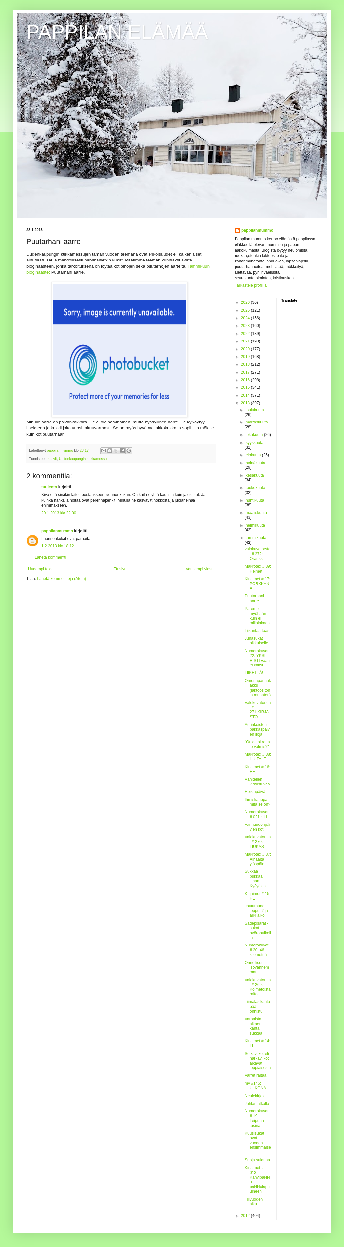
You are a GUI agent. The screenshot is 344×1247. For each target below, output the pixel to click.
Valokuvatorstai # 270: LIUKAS (258, 842)
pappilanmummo (57, 531)
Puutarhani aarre (254, 598)
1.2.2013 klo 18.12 (57, 546)
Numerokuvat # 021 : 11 (256, 814)
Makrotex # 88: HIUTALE (258, 756)
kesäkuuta (255, 475)
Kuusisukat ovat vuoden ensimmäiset (258, 1143)
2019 (246, 356)
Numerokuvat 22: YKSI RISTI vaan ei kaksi (257, 658)
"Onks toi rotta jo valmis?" (257, 744)
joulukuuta (255, 410)
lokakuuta (255, 434)
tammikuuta (256, 537)
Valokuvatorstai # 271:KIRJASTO (258, 709)
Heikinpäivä (255, 791)
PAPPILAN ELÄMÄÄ (117, 32)
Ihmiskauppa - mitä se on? (257, 802)
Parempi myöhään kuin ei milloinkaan (257, 615)
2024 (246, 318)
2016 (246, 380)
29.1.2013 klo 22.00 (58, 513)
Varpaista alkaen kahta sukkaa (253, 1026)
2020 (246, 349)
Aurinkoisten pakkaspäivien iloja (258, 729)
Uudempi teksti (41, 569)
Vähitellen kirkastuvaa (257, 781)
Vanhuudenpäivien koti (257, 826)
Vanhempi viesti (199, 569)
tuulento (49, 487)
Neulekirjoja (255, 1096)
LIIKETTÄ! (254, 672)
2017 (246, 372)
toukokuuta (255, 487)
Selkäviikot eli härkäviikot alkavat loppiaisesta (258, 1060)
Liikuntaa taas (257, 630)
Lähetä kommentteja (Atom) (61, 578)
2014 (246, 395)
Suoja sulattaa (257, 1160)
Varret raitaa (255, 1075)
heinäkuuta (255, 463)
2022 (246, 333)
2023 (246, 325)
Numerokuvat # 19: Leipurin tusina (256, 1118)
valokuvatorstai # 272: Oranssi (257, 554)
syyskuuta (254, 442)
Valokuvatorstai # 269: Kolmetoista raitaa (258, 987)
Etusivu (119, 569)
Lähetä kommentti (50, 557)
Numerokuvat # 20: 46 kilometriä (256, 950)
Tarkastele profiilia (251, 285)
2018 (246, 364)
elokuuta (254, 455)
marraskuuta (257, 422)
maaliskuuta (256, 512)
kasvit (52, 459)
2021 (246, 341)
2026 (246, 302)
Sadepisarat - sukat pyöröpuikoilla (258, 930)
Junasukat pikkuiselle (256, 640)
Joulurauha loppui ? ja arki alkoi (256, 911)
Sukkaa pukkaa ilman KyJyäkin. (256, 878)
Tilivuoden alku (254, 1201)
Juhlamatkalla (257, 1103)
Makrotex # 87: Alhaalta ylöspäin (258, 859)
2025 (246, 310)
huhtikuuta (255, 500)
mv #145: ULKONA (255, 1085)
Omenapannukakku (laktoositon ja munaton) (258, 687)
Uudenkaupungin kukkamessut (83, 459)
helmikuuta (255, 525)
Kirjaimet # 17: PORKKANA (257, 584)
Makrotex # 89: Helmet (258, 568)
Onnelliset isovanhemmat (257, 967)
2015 (246, 387)
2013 (246, 403)
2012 (246, 1215)
